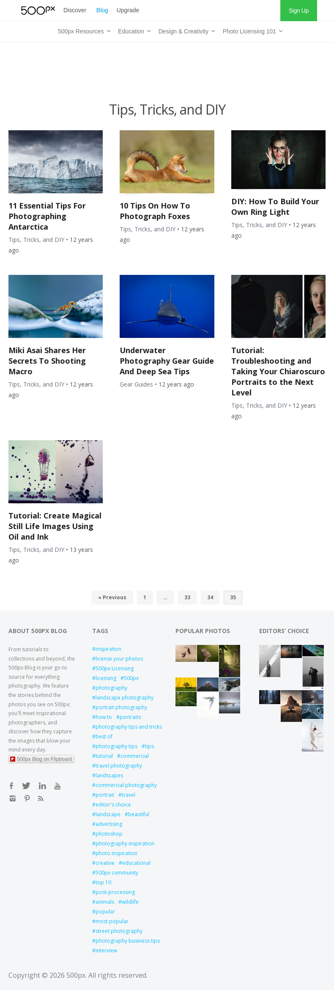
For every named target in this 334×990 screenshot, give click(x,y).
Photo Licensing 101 (251, 30)
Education (133, 30)
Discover (74, 10)
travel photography (119, 765)
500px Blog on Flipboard (41, 759)
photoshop (109, 833)
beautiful (138, 814)
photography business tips (127, 940)
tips (149, 746)
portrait (105, 794)
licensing (106, 678)
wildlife (130, 901)
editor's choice (113, 804)
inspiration (108, 649)
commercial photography (126, 785)
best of (104, 736)
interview (106, 950)
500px (131, 678)
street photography (119, 931)
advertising (109, 824)
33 (187, 597)
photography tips (116, 746)
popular (105, 911)
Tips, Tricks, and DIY (36, 240)
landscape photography (124, 697)
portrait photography (121, 707)
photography (111, 687)
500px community (117, 872)
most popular (112, 921)
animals (105, 901)
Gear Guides (136, 384)
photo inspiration (116, 853)
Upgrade (128, 10)
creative (105, 863)
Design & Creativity (186, 30)
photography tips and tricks (127, 726)
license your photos (119, 658)
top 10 (103, 882)
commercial (134, 756)
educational (136, 863)
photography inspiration (125, 843)
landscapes (109, 775)
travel (128, 794)
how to (104, 717)
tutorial (104, 756)
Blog (102, 10)
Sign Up (299, 10)
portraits (130, 717)
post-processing (115, 892)
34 (210, 597)
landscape (108, 814)
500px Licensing (115, 668)
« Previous (112, 597)
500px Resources (83, 30)
